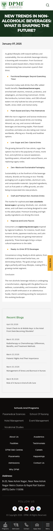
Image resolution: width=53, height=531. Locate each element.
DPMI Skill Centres (14, 449)
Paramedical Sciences (14, 414)
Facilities (14, 443)
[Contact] (26, 526)
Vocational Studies (14, 427)
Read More (26, 329)
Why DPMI (14, 469)
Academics (39, 436)
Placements (14, 456)
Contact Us (38, 462)
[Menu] (48, 526)
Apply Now (50, 263)
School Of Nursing (39, 414)
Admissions (14, 462)
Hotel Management (14, 420)
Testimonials (39, 443)
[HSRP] (5, 526)
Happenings (39, 456)
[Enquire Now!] (37, 526)
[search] (46, 5)
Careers (39, 449)
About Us (14, 436)
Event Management (39, 420)
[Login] (16, 526)
